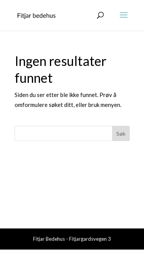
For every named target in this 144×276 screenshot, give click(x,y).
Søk (121, 133)
